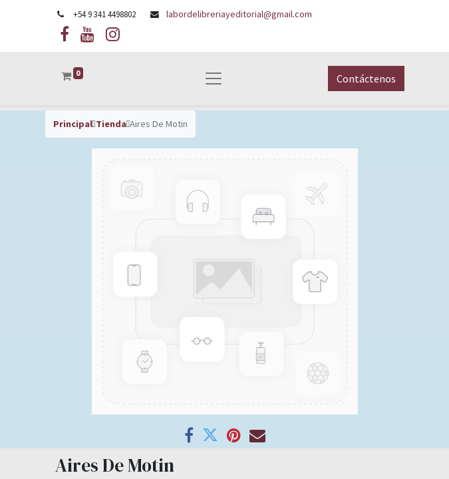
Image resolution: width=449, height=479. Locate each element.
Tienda (111, 124)
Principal (72, 124)
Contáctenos (366, 78)
